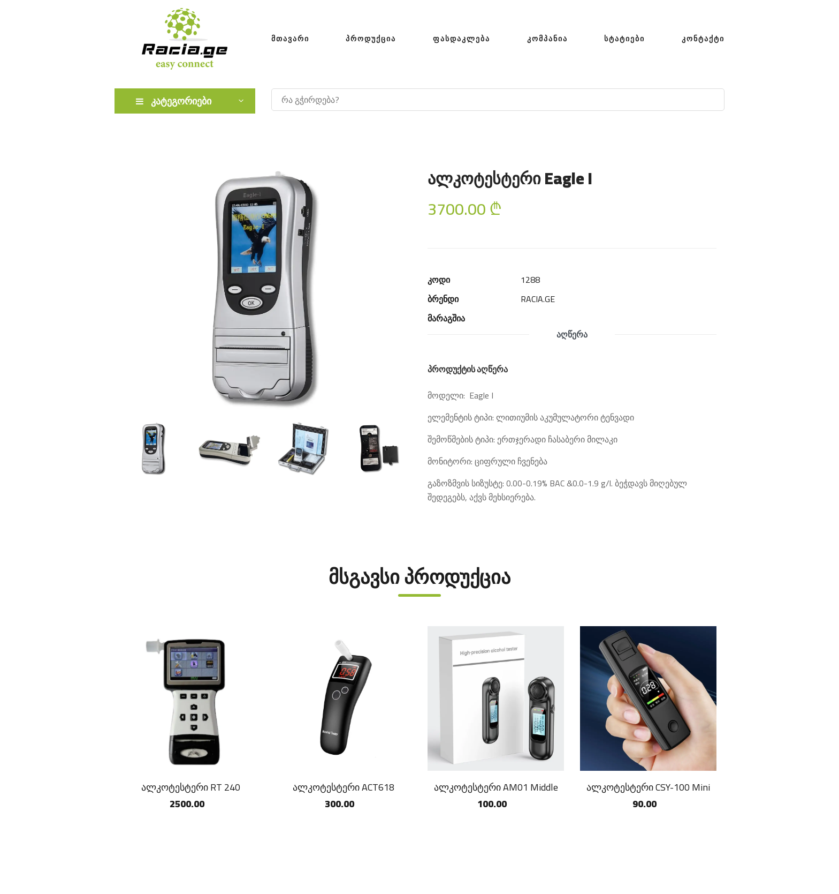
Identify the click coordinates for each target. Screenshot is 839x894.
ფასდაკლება (461, 39)
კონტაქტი (703, 39)
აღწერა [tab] (572, 334)
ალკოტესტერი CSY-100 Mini (648, 787)
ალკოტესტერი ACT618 (343, 787)
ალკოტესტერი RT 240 (190, 787)
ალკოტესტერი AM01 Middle (496, 787)
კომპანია (547, 39)
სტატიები (624, 39)
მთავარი (290, 39)
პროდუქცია (371, 39)
